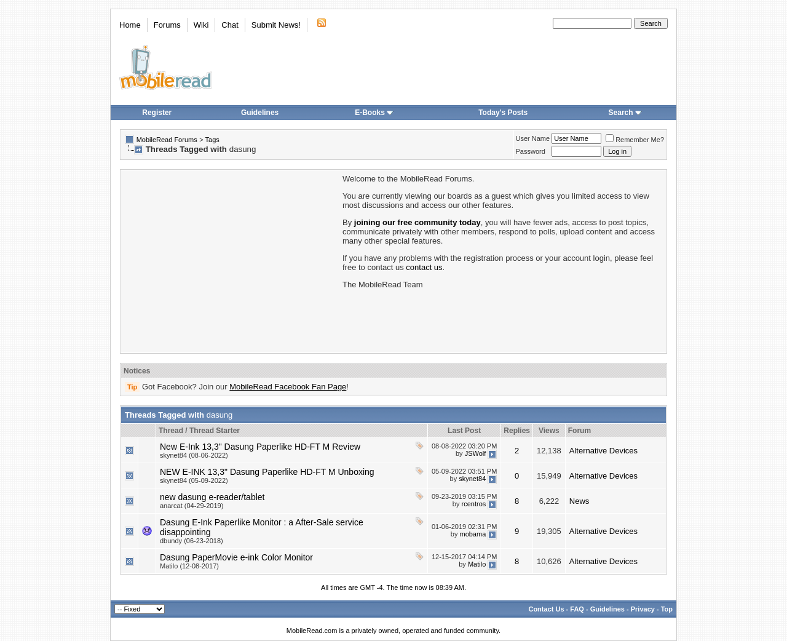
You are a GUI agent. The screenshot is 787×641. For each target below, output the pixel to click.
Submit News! (276, 25)
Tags (212, 139)
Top (667, 609)
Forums (167, 25)
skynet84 (472, 478)
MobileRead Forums (166, 139)
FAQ (577, 609)
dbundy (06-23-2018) (191, 540)
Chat (229, 25)
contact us (424, 267)
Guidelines (260, 112)
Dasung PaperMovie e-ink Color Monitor (236, 557)
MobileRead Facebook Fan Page (287, 386)
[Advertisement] (230, 260)
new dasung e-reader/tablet (212, 497)
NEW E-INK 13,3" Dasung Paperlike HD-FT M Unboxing (267, 472)
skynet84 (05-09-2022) (194, 480)
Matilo (477, 564)
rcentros (474, 504)
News (579, 501)
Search (625, 112)
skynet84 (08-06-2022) (194, 455)
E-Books (374, 112)
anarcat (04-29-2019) (191, 505)
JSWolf (475, 453)
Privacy (643, 609)
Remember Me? (635, 139)
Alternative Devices (603, 450)
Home (130, 25)
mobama (472, 534)
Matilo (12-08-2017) (189, 566)
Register (157, 112)
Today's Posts (503, 112)
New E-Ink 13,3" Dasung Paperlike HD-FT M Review (260, 447)
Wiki (201, 25)
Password (530, 151)
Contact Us (546, 609)
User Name (533, 138)
